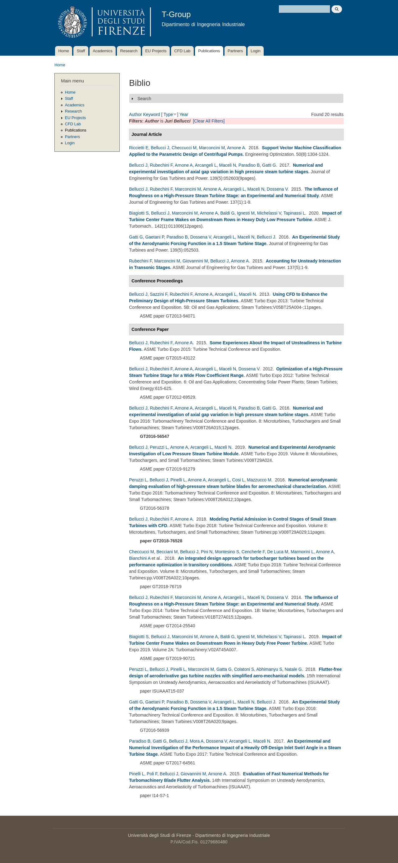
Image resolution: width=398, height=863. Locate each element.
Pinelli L (178, 479)
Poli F (152, 773)
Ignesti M (246, 213)
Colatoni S (244, 669)
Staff (81, 51)
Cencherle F (253, 551)
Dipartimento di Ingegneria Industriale (232, 835)
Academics (103, 51)
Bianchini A (139, 558)
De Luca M (277, 551)
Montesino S (227, 551)
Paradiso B (249, 165)
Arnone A (236, 147)
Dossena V (277, 189)
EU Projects (156, 51)
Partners (235, 51)
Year (183, 114)
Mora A (196, 741)
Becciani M (167, 551)
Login (256, 51)
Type (168, 114)
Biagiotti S (139, 213)
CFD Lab (182, 51)
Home (63, 51)
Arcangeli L (206, 165)
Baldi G (227, 213)
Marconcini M (212, 147)
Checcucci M (184, 147)
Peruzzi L (159, 447)
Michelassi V (269, 213)
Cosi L (238, 479)
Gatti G (269, 165)
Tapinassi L (294, 213)
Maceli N (227, 165)
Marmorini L (302, 551)
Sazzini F (158, 294)
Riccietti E (138, 147)
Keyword (151, 114)
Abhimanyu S (269, 669)
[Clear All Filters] (208, 120)
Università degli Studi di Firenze (159, 835)
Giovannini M (195, 260)
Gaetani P (154, 236)
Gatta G (224, 669)
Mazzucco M (259, 479)
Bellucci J (160, 147)
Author (135, 114)
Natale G (293, 669)
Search (144, 98)
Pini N (206, 551)
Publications (209, 51)
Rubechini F (161, 165)
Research (129, 51)
